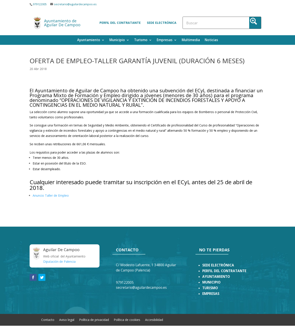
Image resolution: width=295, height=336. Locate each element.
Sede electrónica (161, 23)
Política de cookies (127, 319)
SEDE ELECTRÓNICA (218, 265)
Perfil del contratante (120, 23)
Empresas (164, 40)
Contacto (47, 319)
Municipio (117, 40)
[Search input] (205, 23)
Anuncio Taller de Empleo (51, 195)
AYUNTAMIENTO (216, 276)
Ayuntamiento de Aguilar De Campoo (62, 22)
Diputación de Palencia (59, 261)
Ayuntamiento (88, 40)
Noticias (211, 40)
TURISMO (210, 288)
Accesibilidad (154, 319)
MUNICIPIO (211, 282)
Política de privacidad (94, 319)
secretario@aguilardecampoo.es (75, 4)
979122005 (40, 4)
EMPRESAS (210, 293)
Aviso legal (66, 319)
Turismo (141, 40)
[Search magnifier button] (255, 23)
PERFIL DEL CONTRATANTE (224, 271)
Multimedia (191, 40)
